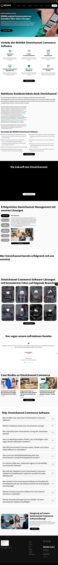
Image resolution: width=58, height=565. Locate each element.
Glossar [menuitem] (30, 549)
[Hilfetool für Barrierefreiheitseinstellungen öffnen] (56, 283)
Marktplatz (4, 141)
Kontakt (54, 5)
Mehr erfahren (34, 530)
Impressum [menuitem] (30, 552)
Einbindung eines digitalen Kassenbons (17, 119)
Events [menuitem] (30, 547)
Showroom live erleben (29, 194)
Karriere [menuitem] (41, 5)
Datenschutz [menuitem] (30, 554)
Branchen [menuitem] (24, 5)
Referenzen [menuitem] (30, 5)
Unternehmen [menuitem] (47, 5)
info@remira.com (46, 556)
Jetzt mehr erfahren (6, 30)
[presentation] (57, 354)
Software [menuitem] (18, 5)
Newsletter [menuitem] (30, 551)
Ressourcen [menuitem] (36, 5)
